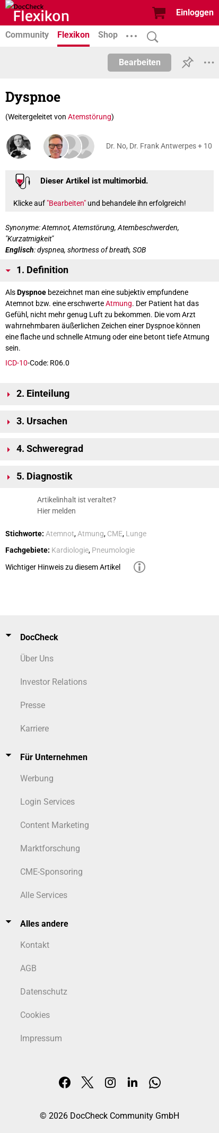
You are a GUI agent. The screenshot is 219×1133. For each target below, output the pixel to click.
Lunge (136, 533)
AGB (28, 968)
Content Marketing (54, 825)
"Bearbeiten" (66, 203)
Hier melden (56, 511)
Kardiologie (70, 550)
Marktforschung (50, 848)
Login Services (47, 802)
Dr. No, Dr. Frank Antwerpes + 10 (159, 146)
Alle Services (43, 895)
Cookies (35, 1015)
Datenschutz (43, 992)
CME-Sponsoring (51, 872)
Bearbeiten (140, 62)
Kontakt (34, 945)
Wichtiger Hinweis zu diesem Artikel (62, 567)
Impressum (41, 1038)
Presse (32, 705)
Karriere (34, 729)
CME (114, 533)
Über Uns (37, 658)
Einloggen (195, 12)
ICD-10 (16, 363)
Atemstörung (89, 116)
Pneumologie (113, 550)
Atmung (119, 303)
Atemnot (60, 533)
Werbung (37, 778)
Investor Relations (53, 682)
